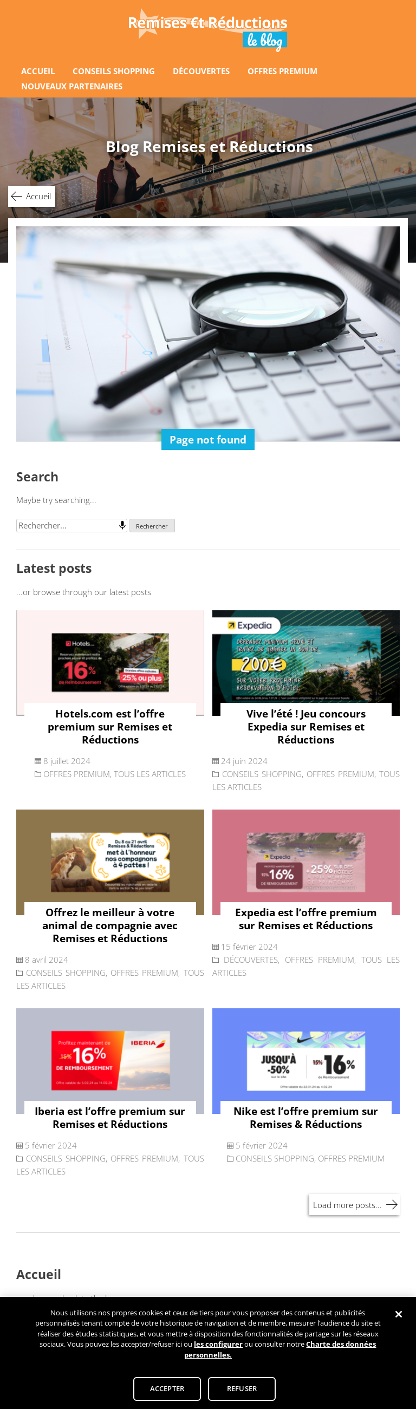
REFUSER (242, 1392)
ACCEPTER (167, 1392)
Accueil (38, 196)
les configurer (218, 1348)
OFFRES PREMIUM (282, 71)
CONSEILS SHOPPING (114, 71)
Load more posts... (347, 1204)
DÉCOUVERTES (201, 71)
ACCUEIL (38, 71)
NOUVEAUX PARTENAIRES (71, 86)
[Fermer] (399, 1318)
